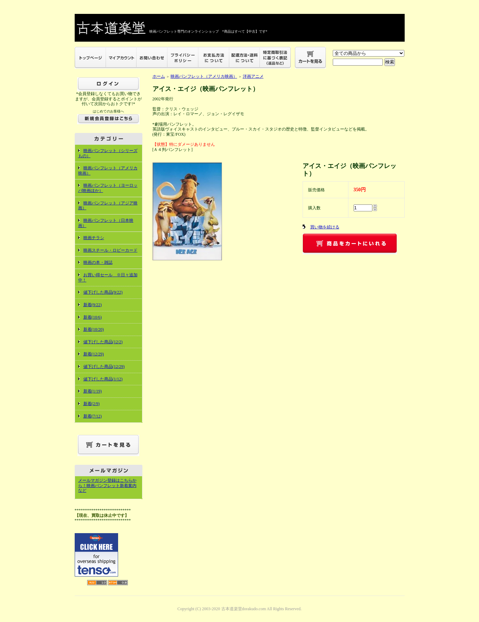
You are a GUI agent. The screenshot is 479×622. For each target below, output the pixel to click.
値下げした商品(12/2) (103, 341)
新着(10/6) (92, 317)
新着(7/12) (92, 416)
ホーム (158, 76)
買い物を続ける (324, 227)
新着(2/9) (91, 403)
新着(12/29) (93, 354)
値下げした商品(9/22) (103, 292)
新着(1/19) (92, 391)
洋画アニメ (253, 76)
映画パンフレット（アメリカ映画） (204, 76)
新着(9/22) (92, 304)
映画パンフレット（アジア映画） (108, 206)
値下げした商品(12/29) (104, 366)
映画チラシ (93, 237)
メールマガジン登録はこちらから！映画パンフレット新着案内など (107, 485)
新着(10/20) (93, 329)
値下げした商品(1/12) (103, 379)
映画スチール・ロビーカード (110, 250)
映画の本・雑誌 (98, 262)
